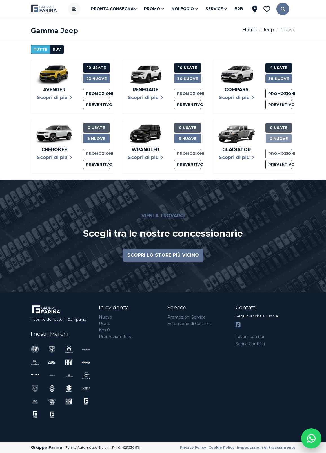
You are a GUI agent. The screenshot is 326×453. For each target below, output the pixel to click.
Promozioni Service (186, 317)
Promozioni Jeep (115, 336)
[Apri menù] (74, 9)
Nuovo (105, 317)
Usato (104, 323)
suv (57, 49)
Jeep (268, 29)
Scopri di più (54, 97)
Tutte (40, 49)
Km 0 (104, 330)
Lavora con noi (250, 336)
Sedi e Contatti (250, 343)
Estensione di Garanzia (189, 323)
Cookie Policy (221, 447)
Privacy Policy (193, 447)
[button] (282, 9)
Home (249, 29)
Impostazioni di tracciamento (266, 447)
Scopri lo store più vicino (163, 255)
